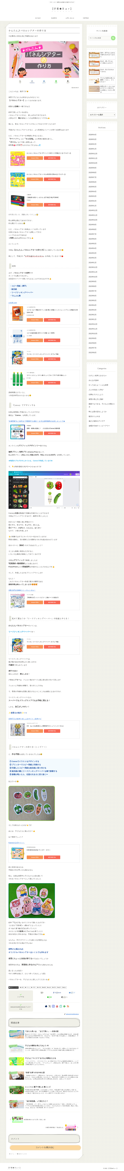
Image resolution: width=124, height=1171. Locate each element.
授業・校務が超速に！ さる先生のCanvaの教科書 (43, 428)
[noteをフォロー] (60, 1006)
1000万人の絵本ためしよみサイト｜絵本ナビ (25, 719)
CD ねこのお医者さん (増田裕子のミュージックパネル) (45, 726)
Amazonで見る (35, 158)
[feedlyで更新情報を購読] (64, 1006)
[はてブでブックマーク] (44, 82)
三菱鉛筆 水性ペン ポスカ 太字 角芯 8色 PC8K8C (43, 197)
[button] (68, 82)
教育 (44, 987)
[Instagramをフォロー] (53, 1006)
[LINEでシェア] (56, 82)
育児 (54, 987)
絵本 (49, 987)
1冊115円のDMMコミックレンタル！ (22, 590)
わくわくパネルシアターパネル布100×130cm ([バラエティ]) (46, 174)
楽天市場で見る (52, 158)
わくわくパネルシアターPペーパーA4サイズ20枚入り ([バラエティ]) (49, 153)
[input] (100, 38)
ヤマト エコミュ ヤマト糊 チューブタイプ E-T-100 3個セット (47, 375)
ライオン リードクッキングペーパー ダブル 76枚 (43, 354)
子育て (33, 987)
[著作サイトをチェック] (46, 1006)
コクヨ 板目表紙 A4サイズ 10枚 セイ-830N (41, 333)
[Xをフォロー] (49, 1006)
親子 (59, 987)
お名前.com (13, 303)
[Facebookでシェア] (32, 82)
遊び (64, 987)
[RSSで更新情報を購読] (67, 1006)
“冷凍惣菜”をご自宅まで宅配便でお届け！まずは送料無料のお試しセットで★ (37, 421)
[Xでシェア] (20, 82)
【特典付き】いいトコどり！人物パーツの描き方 (43, 597)
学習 (39, 987)
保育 (22, 987)
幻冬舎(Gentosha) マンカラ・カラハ (38, 850)
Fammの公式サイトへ (17, 843)
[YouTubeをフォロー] (57, 1006)
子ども (27, 987)
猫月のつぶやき (13, 987)
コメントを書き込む (45, 1147)
